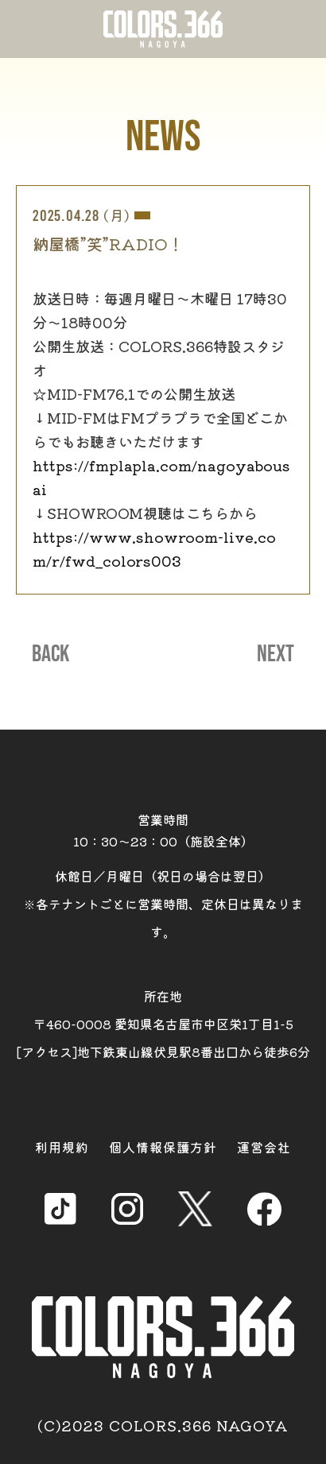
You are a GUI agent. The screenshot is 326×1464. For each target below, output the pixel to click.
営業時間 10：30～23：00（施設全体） (163, 830)
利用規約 (62, 1146)
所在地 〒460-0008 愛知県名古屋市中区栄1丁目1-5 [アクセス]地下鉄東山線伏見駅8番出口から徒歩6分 (163, 1023)
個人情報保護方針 (163, 1146)
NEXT (275, 654)
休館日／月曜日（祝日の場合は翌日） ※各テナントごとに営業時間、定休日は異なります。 (163, 903)
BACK (50, 654)
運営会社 (264, 1146)
